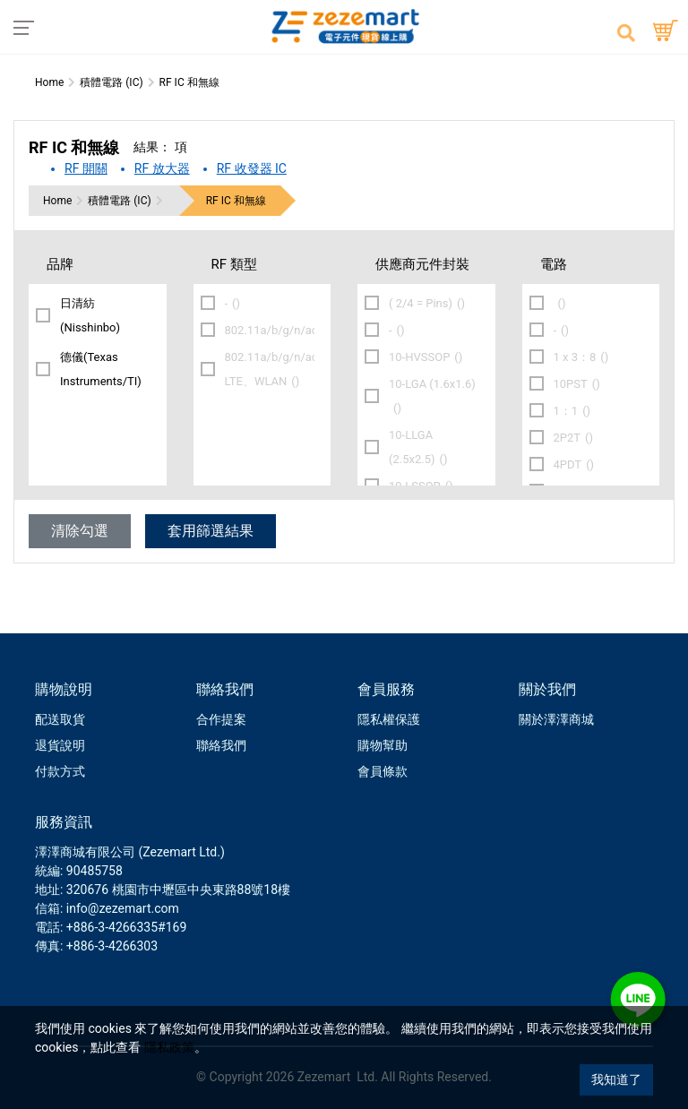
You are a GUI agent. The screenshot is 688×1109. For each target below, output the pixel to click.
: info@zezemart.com (119, 908)
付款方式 (60, 771)
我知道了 (616, 1079)
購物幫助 (382, 745)
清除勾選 (79, 530)
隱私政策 (169, 1047)
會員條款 (382, 771)
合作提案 (221, 719)
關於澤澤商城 (556, 719)
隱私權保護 (388, 719)
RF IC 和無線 (236, 200)
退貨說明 (60, 745)
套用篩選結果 (211, 530)
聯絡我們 (221, 745)
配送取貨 (60, 719)
